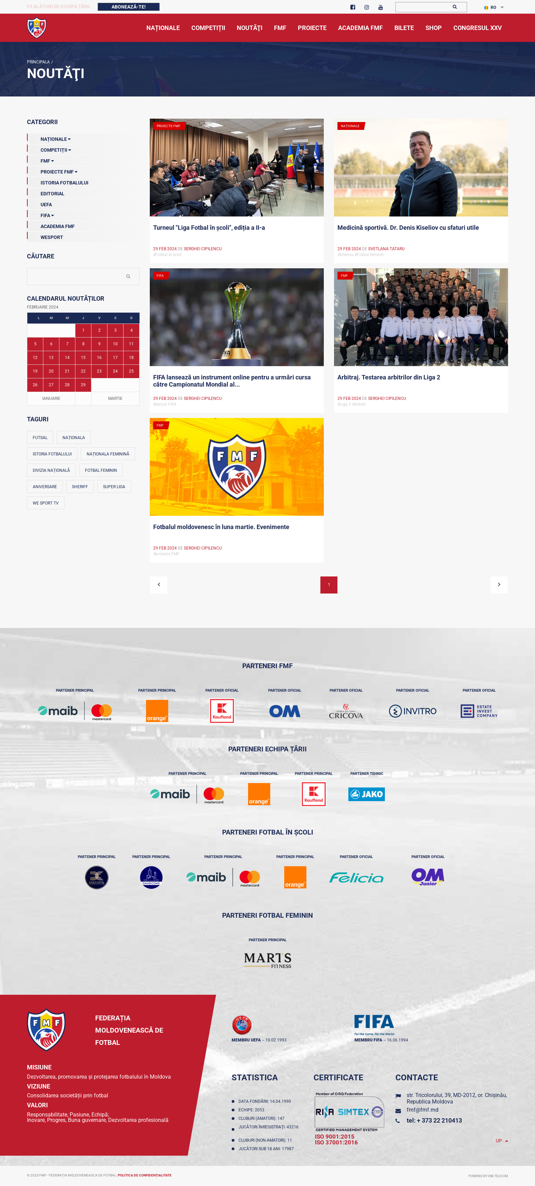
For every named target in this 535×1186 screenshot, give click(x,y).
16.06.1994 (397, 1040)
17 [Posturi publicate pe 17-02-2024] (115, 357)
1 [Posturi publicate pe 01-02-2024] (83, 330)
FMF (40, 159)
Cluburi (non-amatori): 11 (266, 1140)
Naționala (73, 437)
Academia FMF (51, 225)
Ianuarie (51, 398)
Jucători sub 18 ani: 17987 (267, 1148)
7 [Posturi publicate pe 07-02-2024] (67, 344)
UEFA (39, 203)
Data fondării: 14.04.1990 (265, 1101)
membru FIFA (368, 1040)
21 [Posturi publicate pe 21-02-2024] (67, 371)
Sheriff (80, 486)
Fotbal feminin (101, 470)
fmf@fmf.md (422, 1110)
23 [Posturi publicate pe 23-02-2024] (99, 371)
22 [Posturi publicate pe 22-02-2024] (83, 371)
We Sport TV (46, 503)
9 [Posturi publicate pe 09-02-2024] (99, 344)
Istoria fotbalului (52, 454)
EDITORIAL (45, 192)
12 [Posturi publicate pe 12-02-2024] (35, 357)
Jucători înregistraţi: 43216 (268, 1129)
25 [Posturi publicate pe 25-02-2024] (131, 371)
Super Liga (114, 486)
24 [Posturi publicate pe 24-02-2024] (115, 371)
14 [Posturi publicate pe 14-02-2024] (67, 357)
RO (490, 7)
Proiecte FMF (52, 170)
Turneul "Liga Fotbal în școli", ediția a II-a (209, 227)
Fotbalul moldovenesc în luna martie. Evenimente (221, 526)
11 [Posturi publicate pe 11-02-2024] (131, 344)
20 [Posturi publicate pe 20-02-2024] (51, 371)
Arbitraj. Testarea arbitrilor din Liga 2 (388, 377)
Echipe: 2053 (252, 1110)
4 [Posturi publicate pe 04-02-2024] (131, 330)
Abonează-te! (129, 7)
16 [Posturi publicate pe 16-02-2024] (99, 357)
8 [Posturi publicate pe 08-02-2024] (83, 344)
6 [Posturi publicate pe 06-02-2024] (51, 344)
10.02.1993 (276, 1040)
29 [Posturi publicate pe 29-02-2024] (83, 384)
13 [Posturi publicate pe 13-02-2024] (51, 357)
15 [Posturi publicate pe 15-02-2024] (83, 357)
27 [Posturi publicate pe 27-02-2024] (51, 384)
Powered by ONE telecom (488, 1176)
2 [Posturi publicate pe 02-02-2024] (99, 330)
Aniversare (45, 486)
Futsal (40, 437)
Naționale (49, 138)
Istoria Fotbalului (57, 181)
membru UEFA (246, 1040)
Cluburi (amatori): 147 (262, 1118)
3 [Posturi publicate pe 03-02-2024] (115, 330)
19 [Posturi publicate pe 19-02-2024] (35, 371)
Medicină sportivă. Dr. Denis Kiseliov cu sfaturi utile (408, 227)
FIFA (40, 214)
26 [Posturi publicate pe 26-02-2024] (35, 384)
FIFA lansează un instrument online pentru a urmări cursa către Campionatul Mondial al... (232, 381)
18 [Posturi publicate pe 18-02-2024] (131, 357)
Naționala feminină (108, 454)
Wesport (45, 236)
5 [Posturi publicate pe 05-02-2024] (35, 344)
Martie (115, 398)
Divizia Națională (51, 470)
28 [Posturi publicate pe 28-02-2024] (67, 384)
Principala (38, 62)
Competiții (49, 149)
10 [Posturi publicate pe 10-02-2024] (115, 344)
